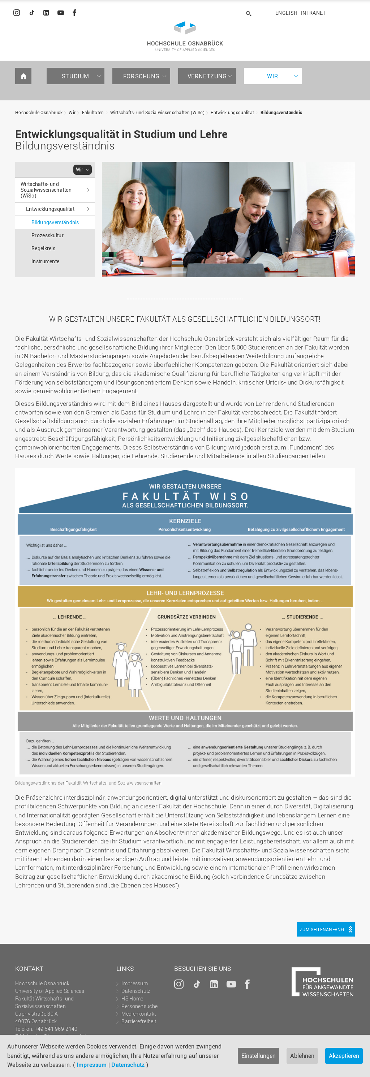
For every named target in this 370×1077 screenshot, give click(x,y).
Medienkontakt (138, 1013)
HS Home (132, 998)
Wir (273, 76)
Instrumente (45, 261)
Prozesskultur (47, 235)
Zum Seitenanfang (322, 929)
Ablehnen (302, 1056)
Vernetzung (207, 76)
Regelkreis (43, 248)
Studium (75, 76)
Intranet (313, 12)
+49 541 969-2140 (56, 1028)
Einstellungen (258, 1056)
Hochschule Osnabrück (39, 112)
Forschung (141, 76)
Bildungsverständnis (281, 112)
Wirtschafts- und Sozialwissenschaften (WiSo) (157, 112)
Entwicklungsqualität (232, 112)
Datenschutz (128, 1065)
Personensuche (139, 1006)
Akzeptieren (344, 1056)
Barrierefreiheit (138, 1021)
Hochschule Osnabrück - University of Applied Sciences (185, 36)
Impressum (92, 1065)
